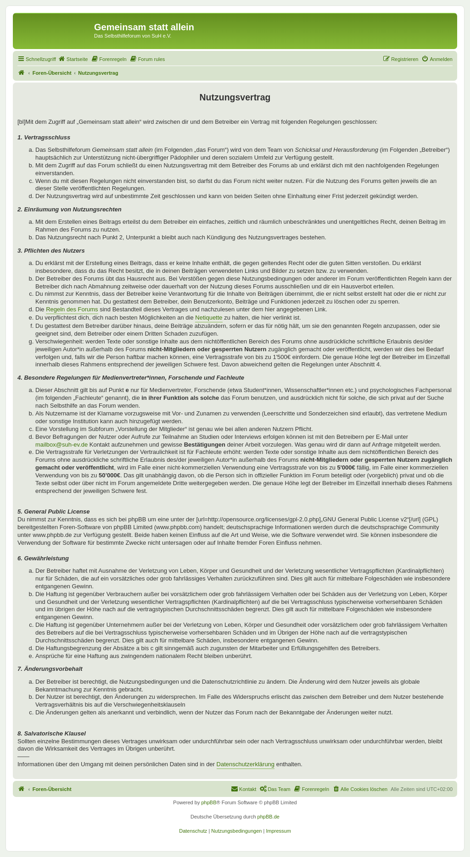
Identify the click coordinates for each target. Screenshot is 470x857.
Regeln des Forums (72, 309)
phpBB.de (268, 816)
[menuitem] (73, 59)
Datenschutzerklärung (245, 764)
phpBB (208, 802)
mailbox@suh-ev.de (61, 444)
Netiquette (208, 317)
